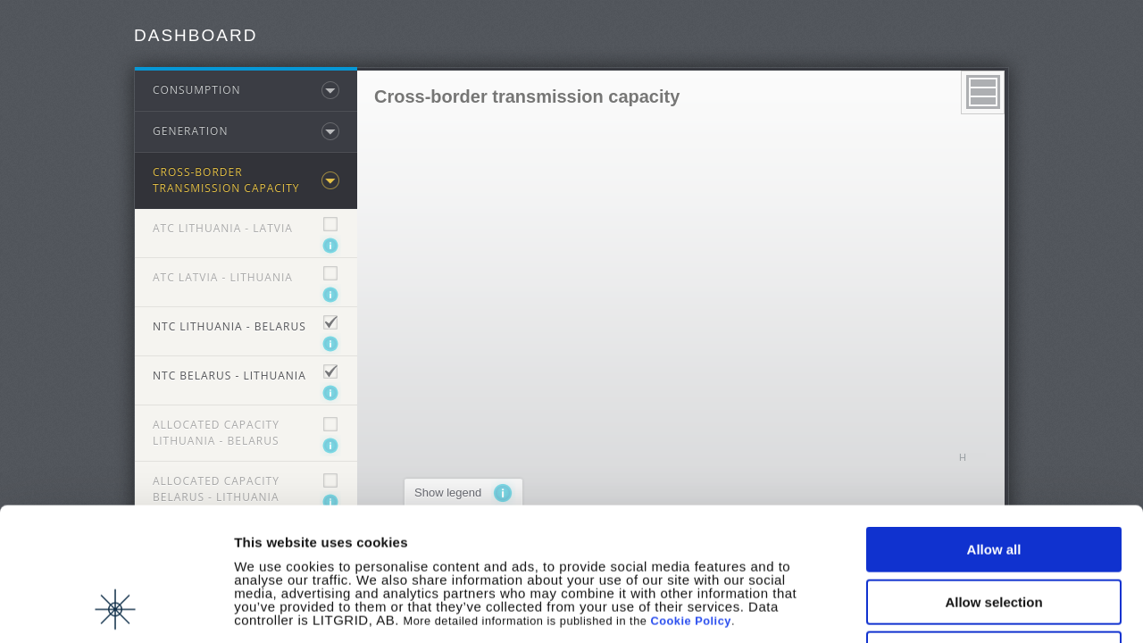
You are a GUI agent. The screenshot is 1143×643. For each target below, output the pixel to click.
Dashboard (195, 35)
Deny (994, 529)
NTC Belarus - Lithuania (229, 375)
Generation (190, 130)
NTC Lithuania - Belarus (229, 326)
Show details (937, 608)
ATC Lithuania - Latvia (223, 228)
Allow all (994, 424)
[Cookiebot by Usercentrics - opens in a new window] (116, 608)
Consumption (197, 89)
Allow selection (993, 477)
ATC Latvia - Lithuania (223, 277)
